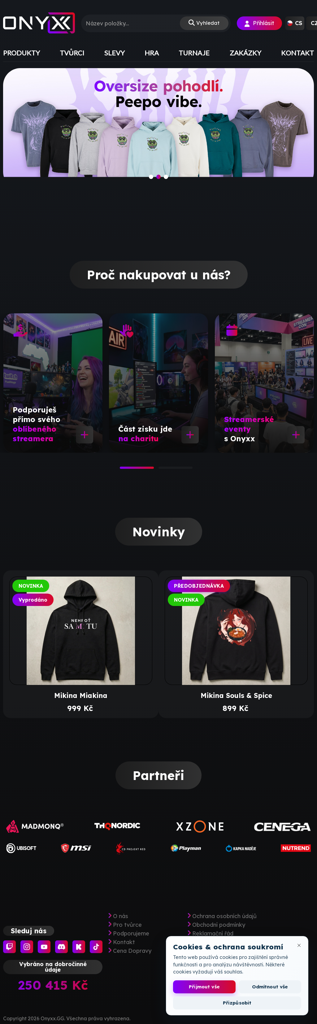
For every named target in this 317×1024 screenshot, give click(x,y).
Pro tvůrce (127, 925)
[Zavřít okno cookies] (299, 945)
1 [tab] (123, 470)
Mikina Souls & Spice (236, 695)
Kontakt (124, 942)
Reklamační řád (212, 933)
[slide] (158, 128)
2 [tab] (161, 470)
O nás (120, 916)
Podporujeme (131, 933)
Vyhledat (207, 23)
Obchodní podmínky (218, 925)
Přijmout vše (204, 987)
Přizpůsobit (237, 1003)
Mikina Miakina (80, 695)
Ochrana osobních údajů (224, 916)
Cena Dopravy (132, 951)
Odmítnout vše (270, 987)
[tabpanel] (52, 383)
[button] (294, 23)
